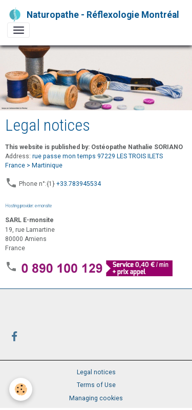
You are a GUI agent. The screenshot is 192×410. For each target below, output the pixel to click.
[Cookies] (20, 389)
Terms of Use (96, 385)
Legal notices (96, 372)
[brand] (92, 14)
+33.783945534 (78, 183)
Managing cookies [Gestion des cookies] (96, 398)
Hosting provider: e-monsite (28, 205)
